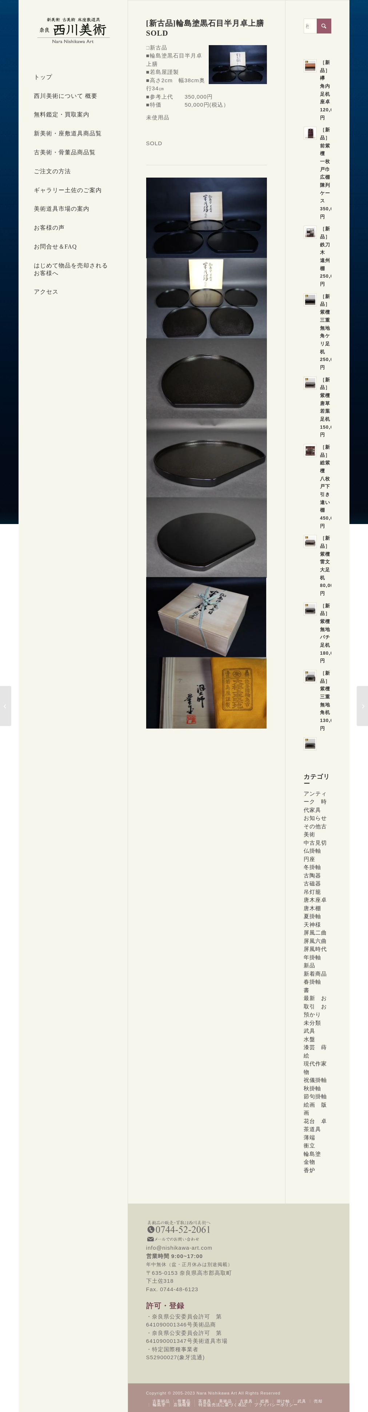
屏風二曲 (315, 932)
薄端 (309, 1137)
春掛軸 (312, 982)
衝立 (309, 1145)
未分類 (312, 1023)
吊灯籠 (312, 892)
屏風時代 (315, 949)
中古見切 (315, 843)
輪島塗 (312, 1154)
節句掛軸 (315, 1096)
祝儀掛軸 (315, 1080)
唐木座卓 (315, 900)
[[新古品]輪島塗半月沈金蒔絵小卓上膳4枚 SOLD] (362, 706)
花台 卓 (315, 1121)
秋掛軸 (312, 1088)
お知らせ (315, 818)
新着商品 (315, 974)
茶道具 (312, 1129)
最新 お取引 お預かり (315, 1006)
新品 (309, 965)
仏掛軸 (312, 851)
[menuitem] (73, 77)
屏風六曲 (315, 941)
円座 (309, 859)
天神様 (312, 924)
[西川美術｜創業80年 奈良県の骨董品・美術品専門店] (73, 30)
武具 (309, 1031)
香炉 (309, 1170)
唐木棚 (312, 908)
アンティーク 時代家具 (315, 801)
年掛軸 (312, 957)
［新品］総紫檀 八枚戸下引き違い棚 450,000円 (329, 486)
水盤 (309, 1039)
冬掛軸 (312, 867)
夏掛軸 (312, 916)
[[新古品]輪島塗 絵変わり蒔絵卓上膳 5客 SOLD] (5, 706)
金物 (309, 1162)
